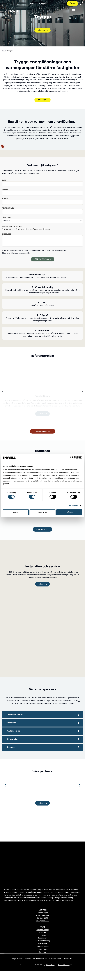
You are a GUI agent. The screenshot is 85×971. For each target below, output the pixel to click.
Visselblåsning (68, 959)
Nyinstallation (9, 229)
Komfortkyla (43, 949)
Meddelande (6, 234)
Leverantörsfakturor (40, 959)
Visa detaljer (72, 505)
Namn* (4, 180)
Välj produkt (7, 217)
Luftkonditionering (42, 940)
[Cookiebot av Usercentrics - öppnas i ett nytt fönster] (72, 457)
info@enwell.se (42, 921)
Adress (5, 189)
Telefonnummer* (8, 208)
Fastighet (43, 3)
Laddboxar (42, 938)
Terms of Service (63, 965)
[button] (2, 391)
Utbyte (21, 229)
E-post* (5, 199)
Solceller (42, 932)
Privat (32, 3)
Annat (47, 229)
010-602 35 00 (42, 918)
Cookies (28, 959)
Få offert (72, 3)
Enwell (4, 51)
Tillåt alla (69, 512)
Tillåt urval (42, 512)
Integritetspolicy (17, 959)
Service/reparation (34, 229)
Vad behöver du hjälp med (11, 227)
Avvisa (15, 512)
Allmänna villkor (55, 959)
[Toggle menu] (73, 11)
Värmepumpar (43, 930)
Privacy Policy (50, 965)
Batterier (42, 935)
